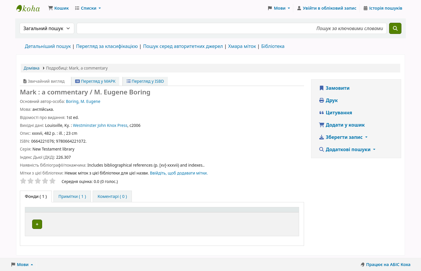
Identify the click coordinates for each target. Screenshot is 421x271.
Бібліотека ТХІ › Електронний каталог (31, 8)
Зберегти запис (341, 137)
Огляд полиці (228, 224)
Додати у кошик (342, 125)
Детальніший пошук (48, 46)
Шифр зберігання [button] (202, 212)
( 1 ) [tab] (36, 196)
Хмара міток (242, 46)
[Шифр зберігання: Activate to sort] (224, 212)
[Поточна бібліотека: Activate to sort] (145, 212)
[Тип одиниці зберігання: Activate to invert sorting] (67, 212)
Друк (328, 100)
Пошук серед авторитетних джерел (183, 46)
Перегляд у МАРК (95, 81)
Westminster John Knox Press (100, 125)
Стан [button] (275, 212)
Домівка (31, 68)
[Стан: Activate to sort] (283, 212)
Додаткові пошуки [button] (345, 149)
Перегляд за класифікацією (107, 46)
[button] (58, 8)
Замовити (334, 88)
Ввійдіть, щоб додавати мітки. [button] (179, 173)
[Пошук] (395, 28)
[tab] (72, 196)
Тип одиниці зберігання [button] (53, 212)
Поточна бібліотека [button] (133, 212)
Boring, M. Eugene (83, 101)
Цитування (335, 112)
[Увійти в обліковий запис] (326, 8)
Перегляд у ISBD (145, 81)
